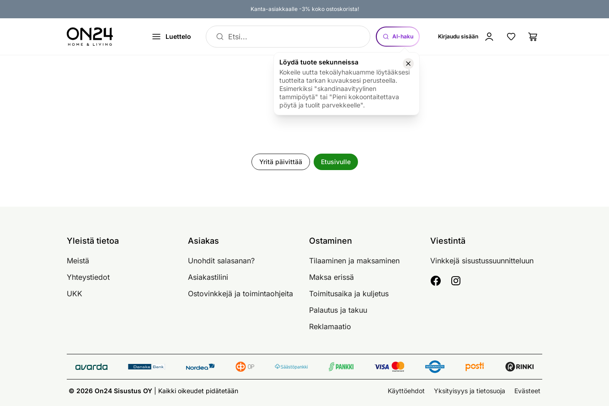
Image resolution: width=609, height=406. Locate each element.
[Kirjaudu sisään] (466, 36)
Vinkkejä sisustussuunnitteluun (482, 260)
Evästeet (527, 391)
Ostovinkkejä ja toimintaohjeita (240, 293)
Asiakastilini (208, 277)
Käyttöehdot (406, 391)
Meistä (78, 260)
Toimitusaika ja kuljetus (349, 293)
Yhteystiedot (88, 277)
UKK (74, 293)
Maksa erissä (331, 277)
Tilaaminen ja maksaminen (354, 260)
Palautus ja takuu (338, 310)
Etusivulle (336, 162)
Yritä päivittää (280, 162)
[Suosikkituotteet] (511, 36)
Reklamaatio (330, 326)
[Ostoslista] (533, 36)
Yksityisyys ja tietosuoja (469, 391)
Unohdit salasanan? (221, 260)
